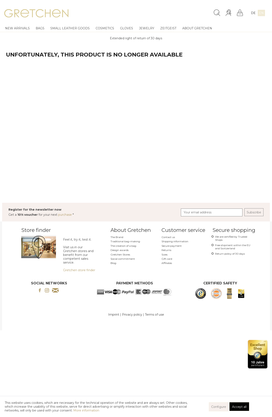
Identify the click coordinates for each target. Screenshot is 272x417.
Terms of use (154, 314)
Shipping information (175, 241)
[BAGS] (40, 28)
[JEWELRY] (146, 28)
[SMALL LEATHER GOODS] (70, 28)
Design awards (119, 250)
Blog (113, 263)
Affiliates (167, 263)
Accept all (239, 407)
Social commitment (122, 258)
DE (253, 13)
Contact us (168, 237)
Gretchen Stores (120, 254)
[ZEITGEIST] (168, 28)
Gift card (167, 258)
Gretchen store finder (79, 270)
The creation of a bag (123, 245)
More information (86, 410)
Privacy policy (132, 314)
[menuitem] (183, 11)
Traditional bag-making (125, 241)
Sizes (164, 254)
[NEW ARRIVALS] (17, 28)
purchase (65, 215)
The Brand (116, 237)
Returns (166, 250)
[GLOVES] (126, 28)
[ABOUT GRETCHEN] (197, 28)
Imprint (113, 314)
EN (261, 13)
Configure (218, 407)
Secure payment (172, 245)
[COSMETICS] (105, 28)
